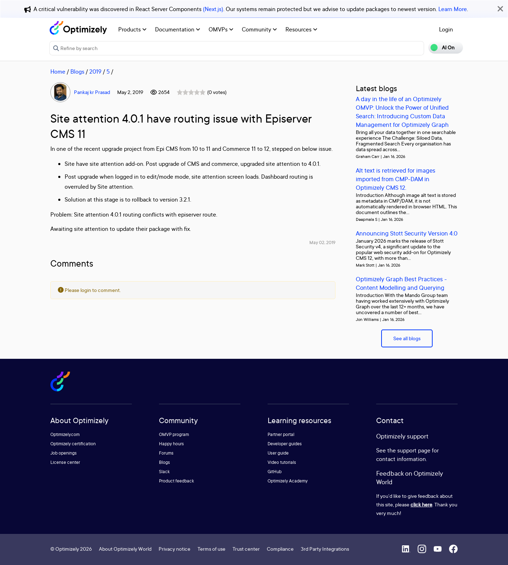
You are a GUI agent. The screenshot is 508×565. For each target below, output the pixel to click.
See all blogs (406, 338)
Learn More (452, 9)
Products (132, 29)
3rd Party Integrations (325, 548)
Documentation (177, 29)
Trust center (246, 548)
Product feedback (176, 481)
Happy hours (171, 444)
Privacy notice (174, 548)
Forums (166, 453)
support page (413, 450)
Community (259, 29)
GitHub (275, 472)
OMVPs (221, 29)
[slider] (191, 92)
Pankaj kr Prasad (92, 92)
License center (65, 462)
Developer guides (285, 444)
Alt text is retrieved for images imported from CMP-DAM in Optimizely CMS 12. (395, 179)
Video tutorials (282, 462)
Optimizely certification (73, 444)
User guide (278, 453)
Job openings (63, 453)
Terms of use (211, 548)
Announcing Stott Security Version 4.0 (407, 233)
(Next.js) (213, 9)
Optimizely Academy (288, 481)
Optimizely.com (65, 434)
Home (57, 71)
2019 (95, 71)
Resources (301, 29)
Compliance (280, 548)
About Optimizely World (125, 548)
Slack (164, 472)
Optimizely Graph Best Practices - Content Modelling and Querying (401, 283)
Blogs (77, 71)
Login (446, 29)
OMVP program (174, 434)
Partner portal (281, 434)
